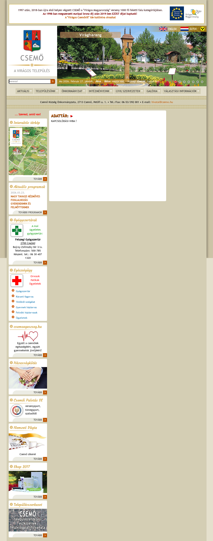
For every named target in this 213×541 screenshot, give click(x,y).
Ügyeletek (21, 317)
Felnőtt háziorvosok (26, 312)
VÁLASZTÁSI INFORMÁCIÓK (180, 91)
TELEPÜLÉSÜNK (45, 91)
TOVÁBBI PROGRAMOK (30, 212)
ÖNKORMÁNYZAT (72, 91)
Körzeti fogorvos (25, 296)
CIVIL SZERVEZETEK (128, 91)
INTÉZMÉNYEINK (99, 91)
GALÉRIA (152, 91)
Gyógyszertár (23, 291)
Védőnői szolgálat (25, 302)
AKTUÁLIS (23, 91)
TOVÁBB (38, 179)
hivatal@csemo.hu (162, 102)
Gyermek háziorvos (26, 307)
